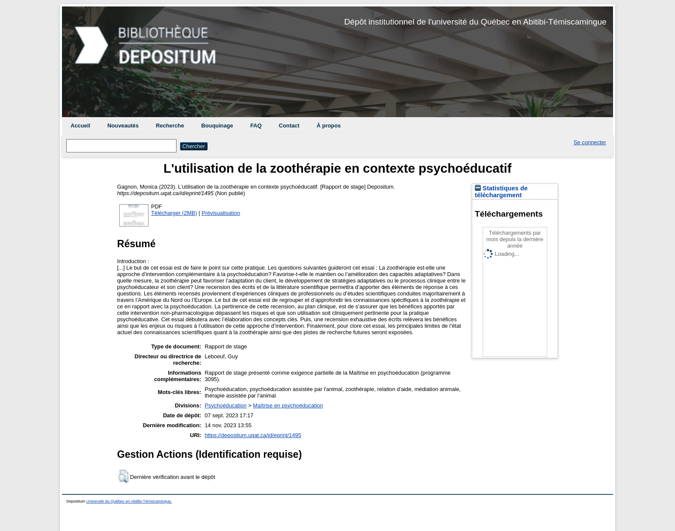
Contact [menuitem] (289, 125)
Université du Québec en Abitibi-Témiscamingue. (129, 501)
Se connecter (590, 142)
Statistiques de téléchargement (501, 192)
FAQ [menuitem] (255, 125)
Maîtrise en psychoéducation (288, 405)
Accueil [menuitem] (80, 125)
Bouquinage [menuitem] (217, 125)
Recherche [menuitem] (170, 125)
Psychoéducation (226, 405)
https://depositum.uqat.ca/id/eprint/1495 (253, 435)
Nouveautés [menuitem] (123, 125)
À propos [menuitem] (328, 125)
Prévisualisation (220, 213)
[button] (123, 476)
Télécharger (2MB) (174, 213)
